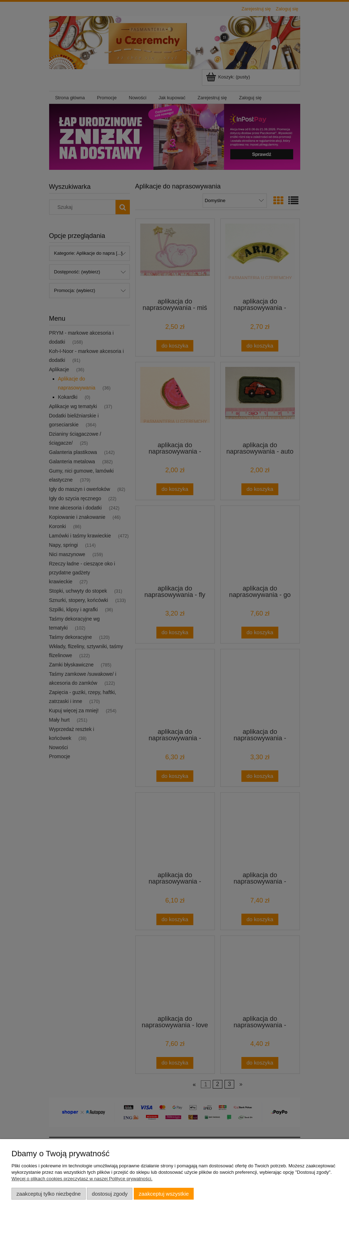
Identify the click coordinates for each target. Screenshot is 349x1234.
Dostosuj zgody (110, 1194)
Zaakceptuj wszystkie (164, 1194)
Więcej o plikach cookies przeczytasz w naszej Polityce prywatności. (81, 1178)
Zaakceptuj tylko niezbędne (48, 1194)
